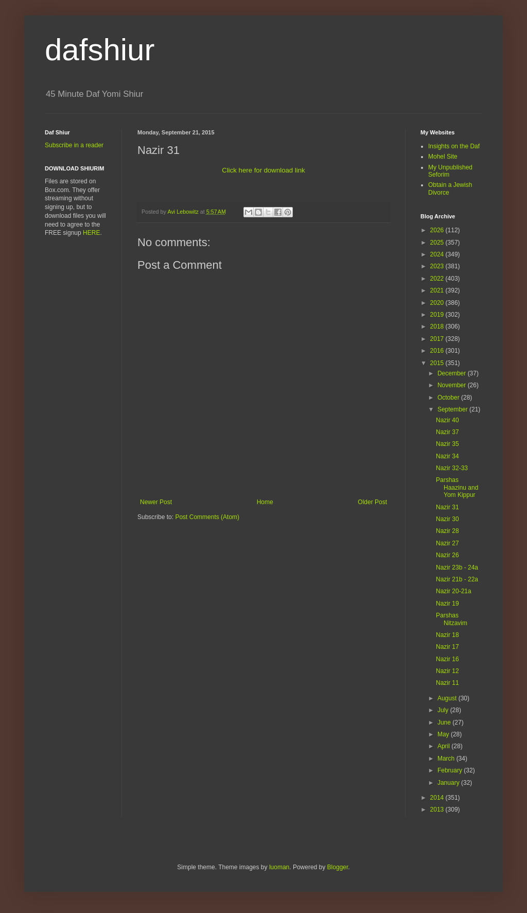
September (453, 409)
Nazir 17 (447, 646)
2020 (438, 302)
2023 (438, 266)
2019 (438, 314)
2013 (438, 809)
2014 (438, 797)
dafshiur (99, 49)
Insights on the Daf (454, 146)
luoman (279, 867)
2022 (438, 278)
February (450, 770)
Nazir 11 (447, 682)
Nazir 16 (447, 659)
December (452, 373)
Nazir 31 (447, 507)
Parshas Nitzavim (451, 619)
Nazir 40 (447, 420)
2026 (438, 230)
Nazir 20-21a (453, 591)
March (446, 758)
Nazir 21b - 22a (457, 579)
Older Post (372, 502)
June (444, 722)
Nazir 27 (447, 543)
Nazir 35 (447, 443)
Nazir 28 (447, 531)
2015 (438, 363)
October (449, 397)
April (444, 746)
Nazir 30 (447, 519)
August (448, 698)
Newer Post (156, 502)
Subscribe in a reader (74, 145)
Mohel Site (443, 156)
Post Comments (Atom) (207, 517)
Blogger (337, 867)
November (452, 385)
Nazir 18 (447, 635)
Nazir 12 (447, 671)
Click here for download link (263, 170)
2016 (438, 350)
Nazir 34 (447, 456)
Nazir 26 (447, 555)
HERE (91, 232)
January (449, 782)
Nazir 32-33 (452, 468)
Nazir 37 (447, 432)
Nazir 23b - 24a (457, 567)
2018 (438, 326)
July (443, 710)
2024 (438, 254)
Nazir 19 (447, 603)
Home (265, 502)
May (444, 734)
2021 (438, 290)
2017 (438, 338)
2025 (438, 242)
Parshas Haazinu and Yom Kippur (457, 487)
